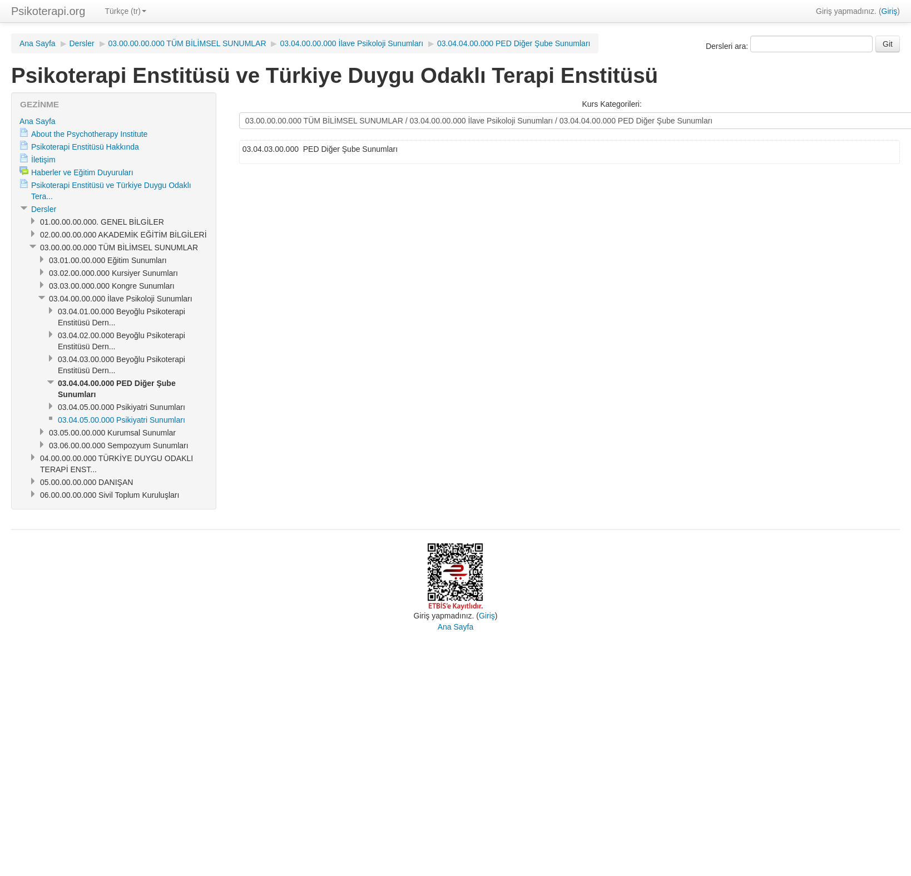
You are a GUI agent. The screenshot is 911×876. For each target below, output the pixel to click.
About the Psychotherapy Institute (89, 134)
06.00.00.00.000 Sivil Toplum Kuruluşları (109, 495)
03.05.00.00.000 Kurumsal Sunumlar (112, 432)
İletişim (43, 159)
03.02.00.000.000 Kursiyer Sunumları (113, 273)
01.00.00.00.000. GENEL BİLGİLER (102, 221)
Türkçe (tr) (125, 11)
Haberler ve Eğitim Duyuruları (82, 172)
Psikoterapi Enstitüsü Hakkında (85, 146)
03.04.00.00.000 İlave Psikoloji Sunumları (351, 43)
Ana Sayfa (37, 43)
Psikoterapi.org (48, 11)
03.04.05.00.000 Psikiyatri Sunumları (121, 407)
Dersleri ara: (728, 46)
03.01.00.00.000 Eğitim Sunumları (108, 260)
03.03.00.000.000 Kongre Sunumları (112, 285)
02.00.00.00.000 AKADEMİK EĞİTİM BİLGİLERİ (123, 234)
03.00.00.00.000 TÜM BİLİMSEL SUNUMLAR (187, 43)
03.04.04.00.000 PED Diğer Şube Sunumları (514, 43)
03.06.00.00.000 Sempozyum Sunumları (119, 445)
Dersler (82, 43)
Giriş (890, 11)
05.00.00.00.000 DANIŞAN (86, 482)
